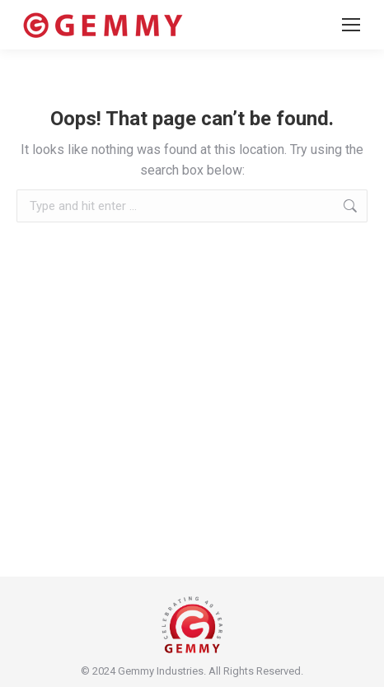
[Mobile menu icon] (351, 24)
